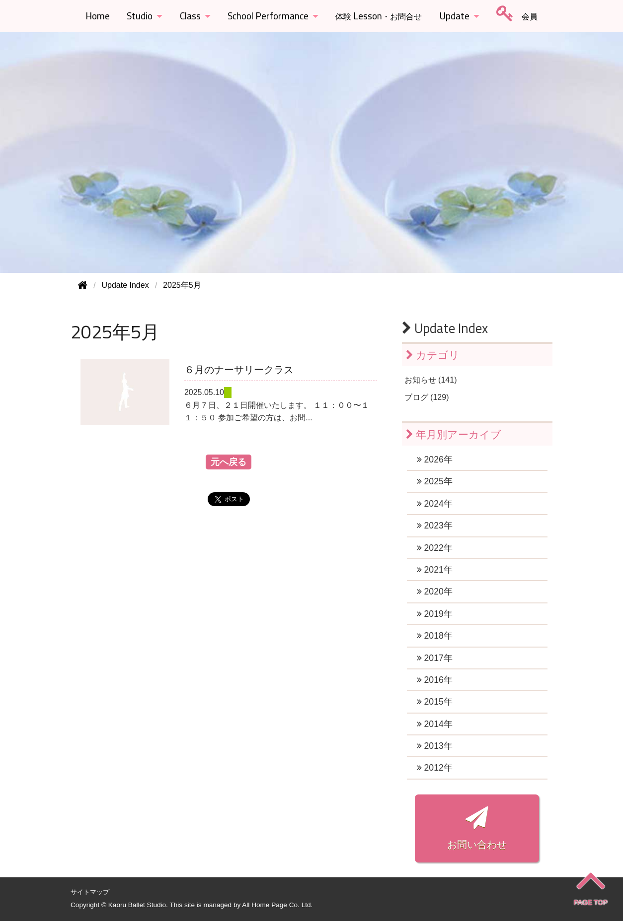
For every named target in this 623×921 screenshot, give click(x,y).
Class (190, 16)
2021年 (435, 570)
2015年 (435, 702)
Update (454, 16)
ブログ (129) (426, 397)
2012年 (435, 768)
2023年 (435, 525)
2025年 (435, 481)
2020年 (435, 591)
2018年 (435, 636)
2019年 (435, 614)
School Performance (268, 16)
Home (97, 16)
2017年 (435, 658)
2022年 (435, 548)
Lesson (378, 16)
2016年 (435, 680)
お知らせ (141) (430, 380)
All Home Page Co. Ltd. (277, 905)
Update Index (445, 328)
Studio (140, 16)
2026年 (435, 459)
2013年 (435, 746)
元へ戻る (228, 462)
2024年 (435, 504)
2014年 (435, 724)
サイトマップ (90, 892)
